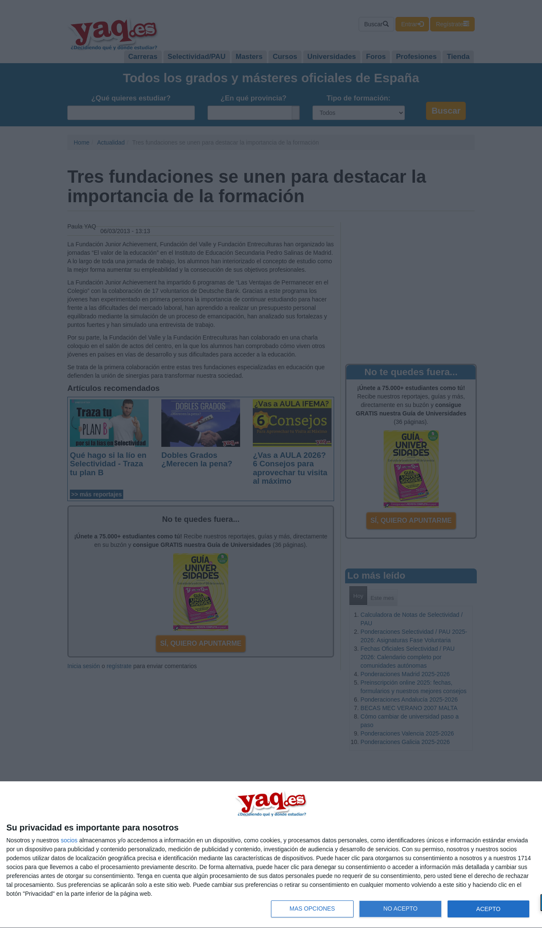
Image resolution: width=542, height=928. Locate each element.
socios (69, 840)
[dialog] (271, 855)
